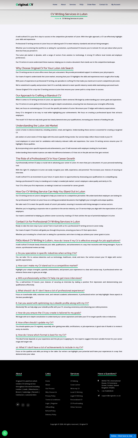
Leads (25, 389)
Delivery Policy (50, 414)
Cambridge (26, 392)
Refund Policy (50, 411)
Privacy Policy (50, 396)
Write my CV (75, 388)
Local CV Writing (76, 392)
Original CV (84, 424)
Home (58, 18)
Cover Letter (75, 385)
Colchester (20, 395)
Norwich (35, 392)
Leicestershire (31, 395)
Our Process (50, 388)
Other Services (76, 407)
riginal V (24, 4)
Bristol (18, 392)
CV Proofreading (76, 403)
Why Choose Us (51, 392)
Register (54, 403)
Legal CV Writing (76, 396)
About (47, 385)
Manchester (33, 389)
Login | (48, 403)
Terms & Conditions (52, 400)
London (18, 389)
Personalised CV (76, 400)
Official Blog (49, 407)
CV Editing (74, 381)
